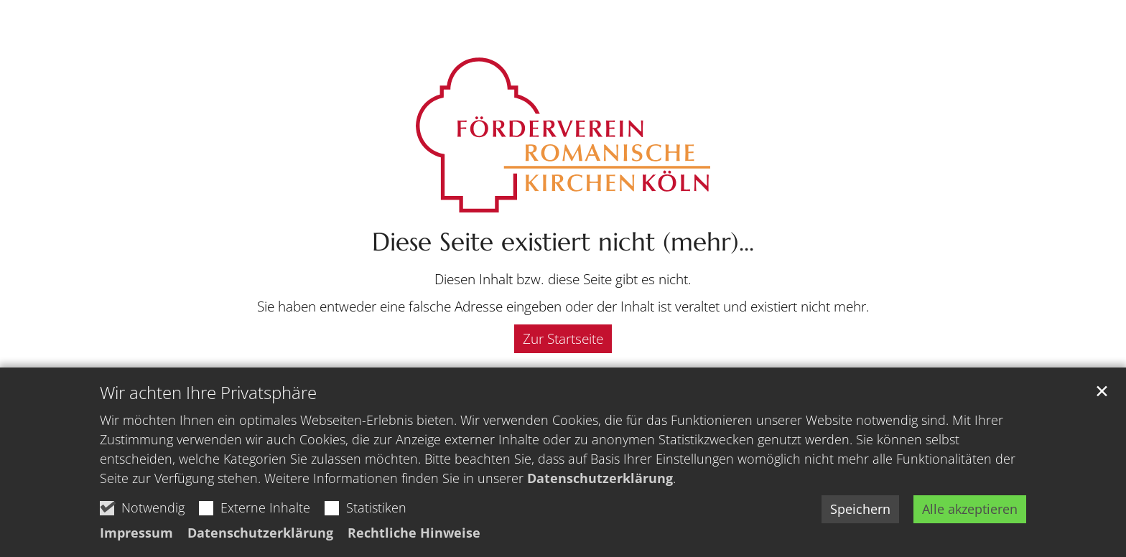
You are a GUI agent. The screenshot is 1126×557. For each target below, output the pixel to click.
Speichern (860, 509)
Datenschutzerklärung (600, 478)
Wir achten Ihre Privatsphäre (208, 392)
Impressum (136, 532)
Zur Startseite (563, 338)
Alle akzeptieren (970, 509)
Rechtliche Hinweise (414, 532)
